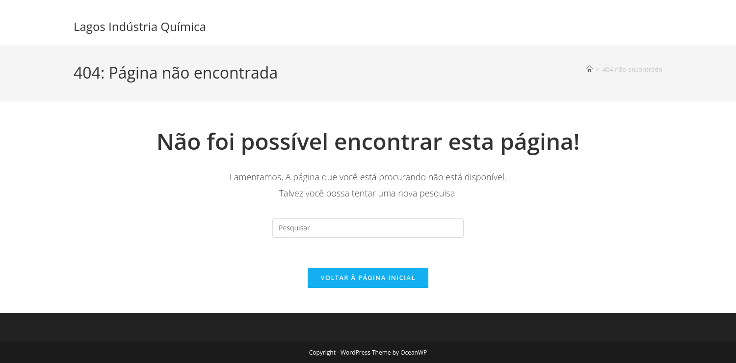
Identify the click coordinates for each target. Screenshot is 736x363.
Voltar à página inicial (367, 277)
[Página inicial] (589, 69)
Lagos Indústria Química (140, 26)
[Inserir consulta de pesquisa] (368, 228)
